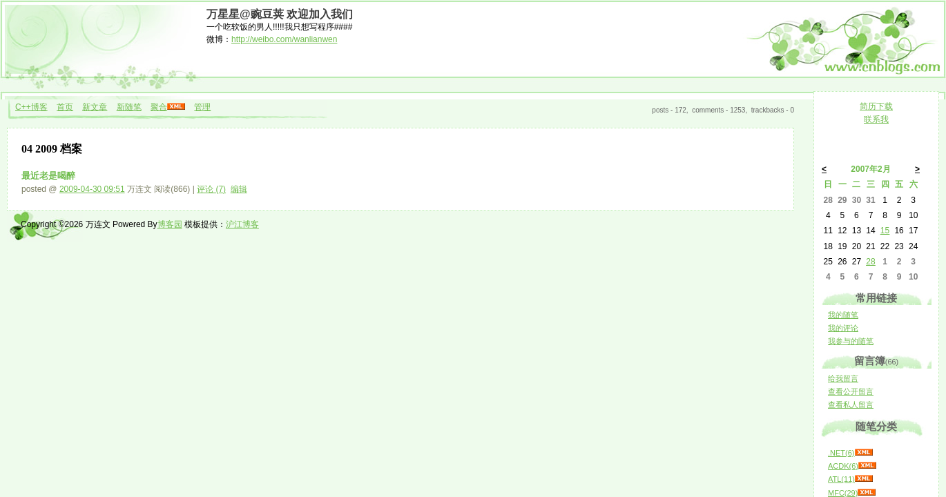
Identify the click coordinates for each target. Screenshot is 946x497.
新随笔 (129, 107)
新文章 (94, 107)
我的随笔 (843, 315)
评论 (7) (211, 189)
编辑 (239, 189)
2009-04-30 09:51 (92, 189)
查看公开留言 (850, 391)
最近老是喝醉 (48, 175)
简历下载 (876, 106)
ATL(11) (841, 479)
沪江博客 (242, 224)
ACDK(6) (843, 466)
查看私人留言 (850, 404)
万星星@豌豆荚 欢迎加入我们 (279, 14)
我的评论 (843, 328)
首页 (65, 107)
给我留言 (843, 378)
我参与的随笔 (850, 341)
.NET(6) (841, 453)
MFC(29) (843, 493)
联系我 (876, 119)
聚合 (159, 107)
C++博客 (31, 107)
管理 (202, 107)
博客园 (169, 224)
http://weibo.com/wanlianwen (284, 39)
